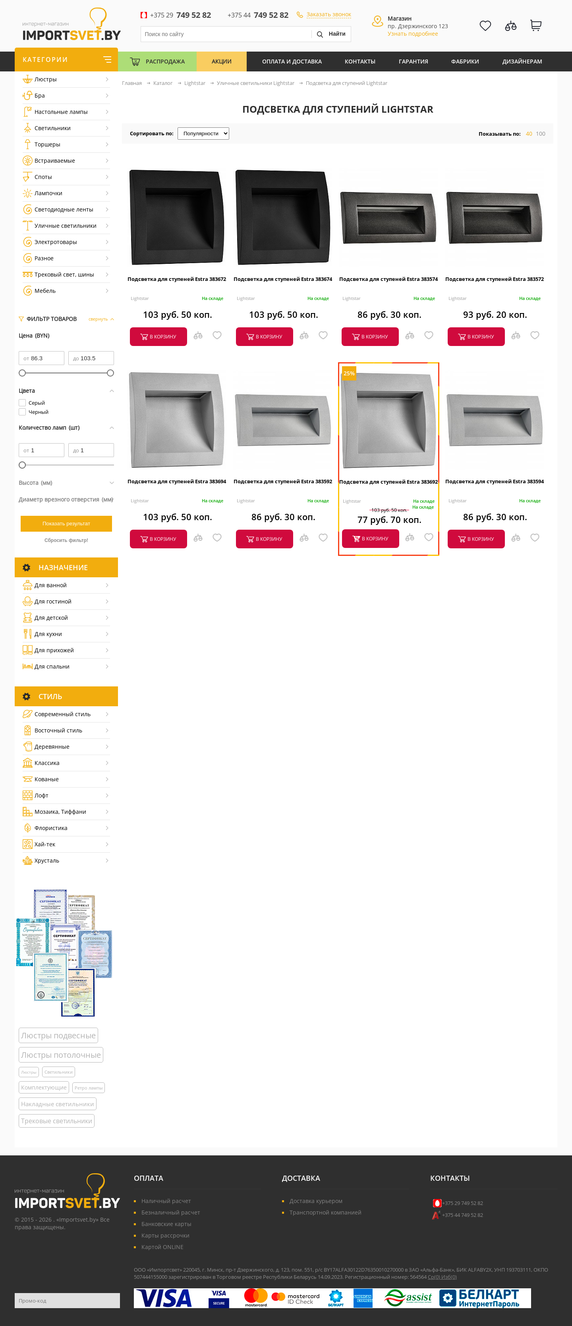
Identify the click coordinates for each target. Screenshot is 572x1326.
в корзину (163, 336)
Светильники (47, 128)
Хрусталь (41, 860)
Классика (41, 763)
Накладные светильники (57, 1104)
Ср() (434, 1276)
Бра (34, 95)
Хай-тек (39, 844)
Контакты (360, 61)
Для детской (45, 618)
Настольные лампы (55, 112)
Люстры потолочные (61, 1054)
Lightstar (140, 298)
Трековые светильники (56, 1121)
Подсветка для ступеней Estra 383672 (177, 278)
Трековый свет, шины (58, 274)
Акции (222, 61)
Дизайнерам (522, 61)
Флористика (45, 828)
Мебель (39, 291)
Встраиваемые (49, 160)
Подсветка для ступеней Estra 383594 (494, 481)
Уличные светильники (60, 226)
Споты (37, 177)
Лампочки (42, 193)
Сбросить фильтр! (66, 540)
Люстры (40, 79)
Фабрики (465, 61)
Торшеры (41, 144)
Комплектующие (44, 1087)
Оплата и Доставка (292, 61)
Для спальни (46, 666)
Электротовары (50, 242)
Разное (38, 258)
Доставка (301, 1178)
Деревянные (46, 746)
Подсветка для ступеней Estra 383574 (388, 278)
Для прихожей (48, 650)
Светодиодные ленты (58, 209)
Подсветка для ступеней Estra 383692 (388, 481)
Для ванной (45, 585)
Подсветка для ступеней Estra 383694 (177, 481)
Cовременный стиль (57, 714)
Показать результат (66, 524)
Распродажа (165, 61)
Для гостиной (47, 601)
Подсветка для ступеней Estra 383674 (283, 278)
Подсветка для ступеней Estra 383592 (283, 481)
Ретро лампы (88, 1088)
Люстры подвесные (58, 1035)
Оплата (148, 1178)
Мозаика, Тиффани (54, 812)
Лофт (35, 795)
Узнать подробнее (413, 33)
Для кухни (42, 634)
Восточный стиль (52, 730)
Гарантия (413, 61)
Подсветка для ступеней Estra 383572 (494, 278)
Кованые (41, 779)
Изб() (449, 1276)
